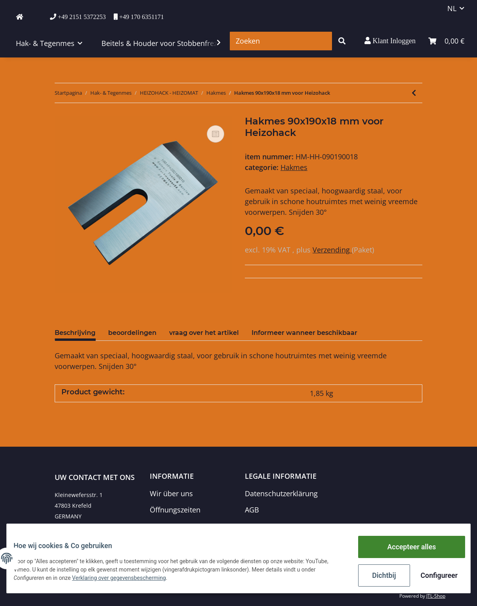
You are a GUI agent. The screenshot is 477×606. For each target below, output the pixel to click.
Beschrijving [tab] (75, 332)
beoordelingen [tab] (132, 332)
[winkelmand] (446, 41)
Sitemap (258, 526)
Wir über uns (171, 493)
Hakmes (293, 167)
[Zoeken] (280, 41)
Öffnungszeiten (175, 509)
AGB (252, 509)
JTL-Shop (435, 596)
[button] (390, 41)
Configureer (433, 576)
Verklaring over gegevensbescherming (125, 580)
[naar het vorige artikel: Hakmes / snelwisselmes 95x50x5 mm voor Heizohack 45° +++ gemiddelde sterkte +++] (413, 93)
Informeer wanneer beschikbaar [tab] (304, 332)
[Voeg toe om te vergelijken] (215, 134)
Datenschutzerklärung (281, 493)
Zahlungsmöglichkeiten (188, 526)
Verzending (332, 249)
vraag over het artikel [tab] (204, 332)
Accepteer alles (405, 550)
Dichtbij (378, 576)
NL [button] (451, 8)
